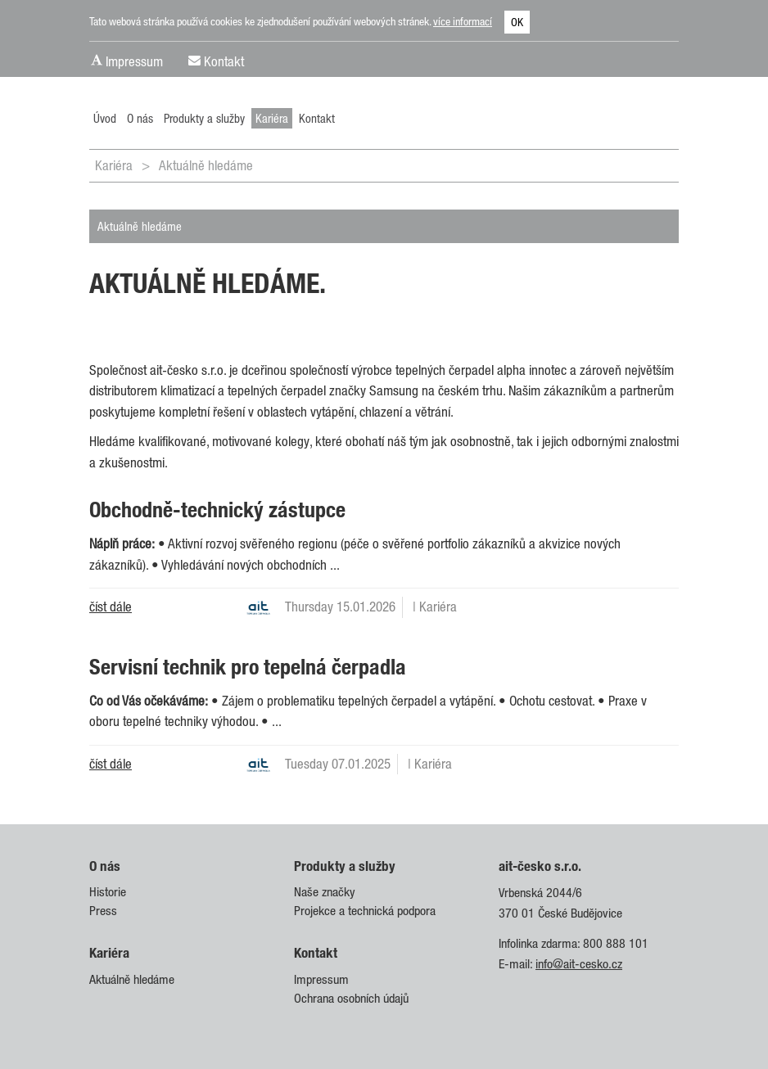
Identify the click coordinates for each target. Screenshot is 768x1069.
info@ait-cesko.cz (578, 964)
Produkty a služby (204, 118)
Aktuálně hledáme (206, 165)
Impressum (134, 61)
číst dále (110, 606)
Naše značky (324, 892)
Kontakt (224, 61)
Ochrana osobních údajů (351, 998)
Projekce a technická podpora (365, 910)
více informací (462, 21)
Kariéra (271, 118)
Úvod (104, 118)
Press (103, 910)
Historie (107, 892)
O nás (140, 118)
